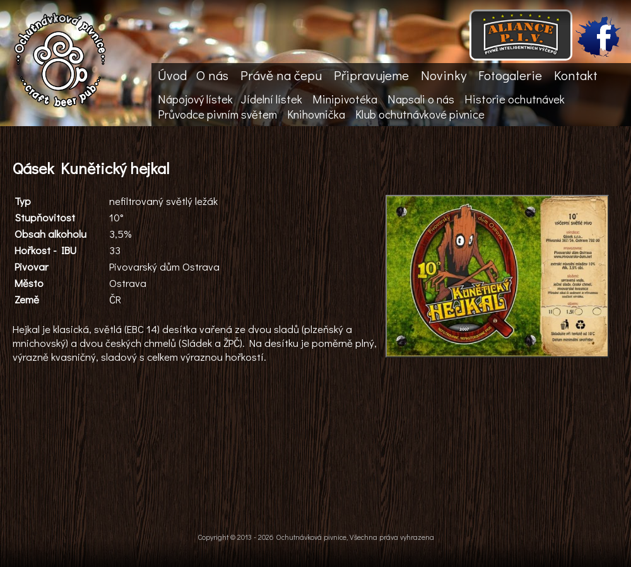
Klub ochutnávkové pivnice (420, 114)
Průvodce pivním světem (217, 114)
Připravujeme (371, 75)
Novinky (443, 75)
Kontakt (576, 75)
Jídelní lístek (271, 99)
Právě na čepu (281, 75)
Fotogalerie (510, 75)
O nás (212, 75)
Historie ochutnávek (514, 99)
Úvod (172, 75)
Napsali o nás (420, 99)
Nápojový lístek (195, 99)
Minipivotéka (344, 99)
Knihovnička (316, 114)
